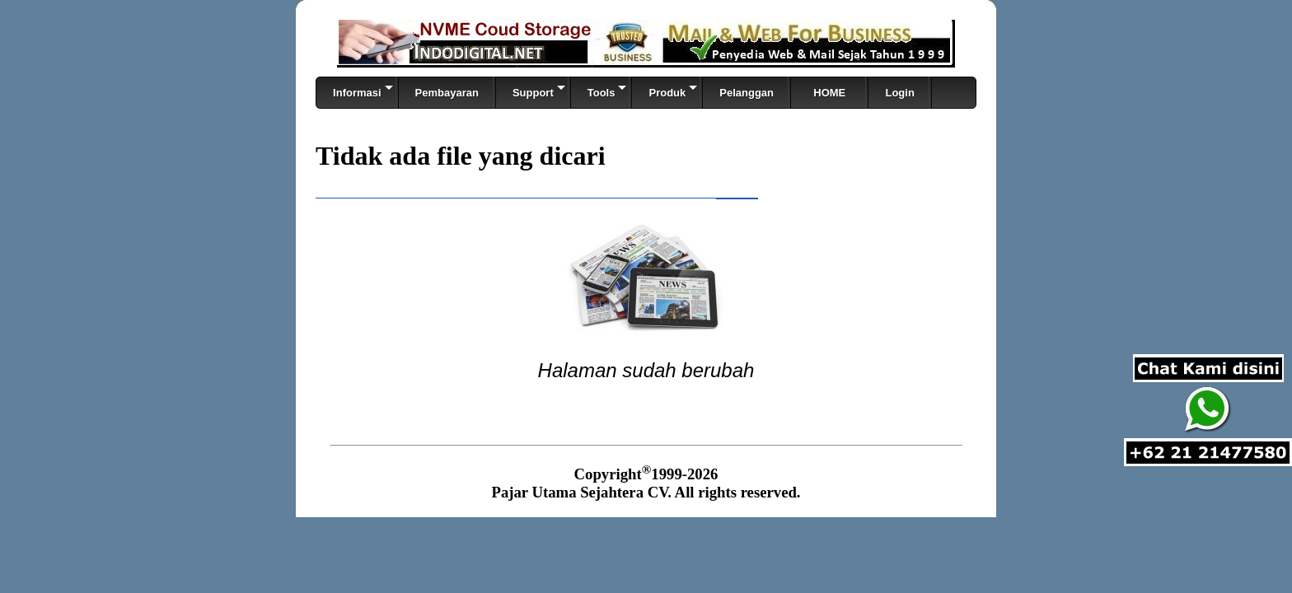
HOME (829, 92)
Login (899, 92)
